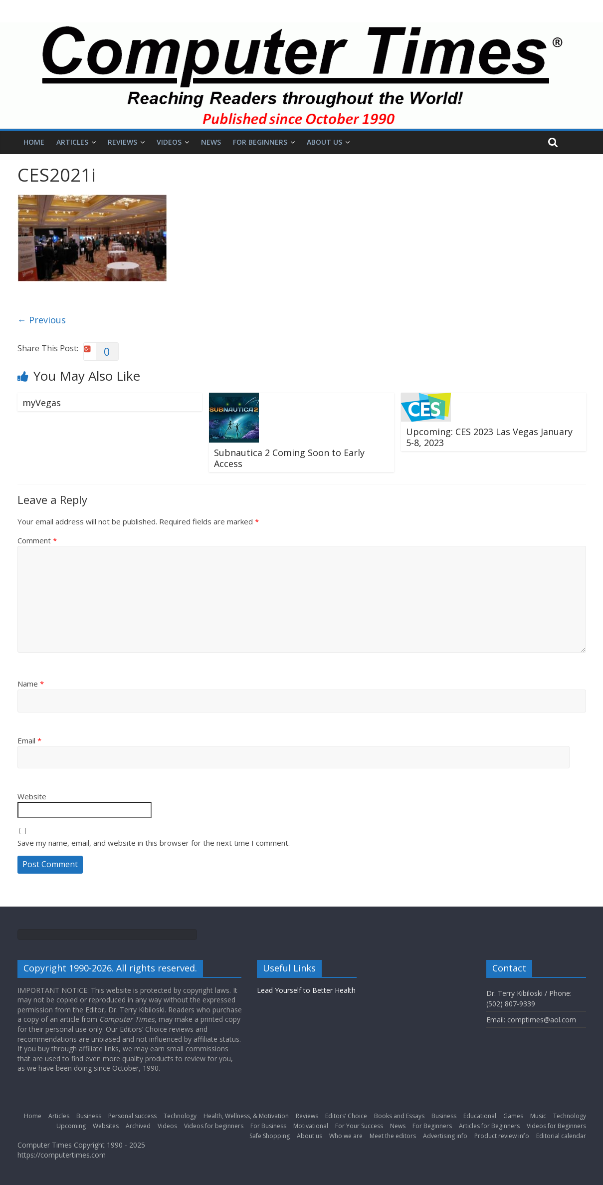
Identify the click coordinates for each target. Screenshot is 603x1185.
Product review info (501, 1136)
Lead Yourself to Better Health (306, 990)
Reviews (122, 142)
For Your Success (359, 1126)
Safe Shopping (269, 1136)
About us (324, 142)
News (211, 142)
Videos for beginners (213, 1126)
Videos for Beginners (556, 1126)
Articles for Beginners (489, 1126)
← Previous (41, 320)
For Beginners (260, 142)
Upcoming (71, 1126)
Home (33, 142)
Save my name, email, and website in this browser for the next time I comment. (153, 843)
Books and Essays (399, 1116)
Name (30, 684)
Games (513, 1116)
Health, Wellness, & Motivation (246, 1116)
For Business (268, 1126)
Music (538, 1116)
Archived (138, 1126)
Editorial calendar (561, 1136)
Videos (169, 142)
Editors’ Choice (346, 1116)
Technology (180, 1116)
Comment (37, 540)
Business (88, 1116)
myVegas (41, 403)
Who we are (346, 1136)
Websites (106, 1126)
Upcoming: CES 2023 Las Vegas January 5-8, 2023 (489, 437)
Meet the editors (393, 1136)
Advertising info (445, 1136)
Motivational (310, 1126)
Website (31, 796)
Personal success (132, 1116)
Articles (72, 142)
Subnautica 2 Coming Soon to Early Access (289, 458)
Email (29, 740)
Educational (479, 1116)
